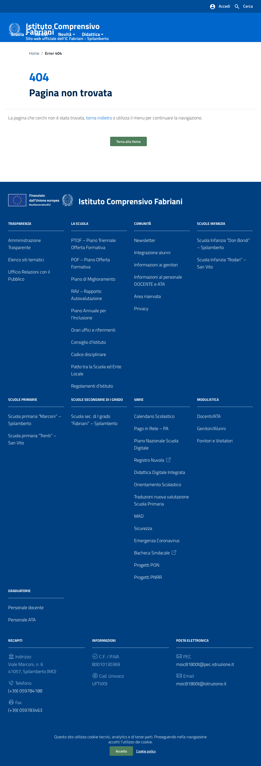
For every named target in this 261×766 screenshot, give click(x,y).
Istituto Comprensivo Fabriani (75, 30)
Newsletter (144, 255)
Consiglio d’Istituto (88, 357)
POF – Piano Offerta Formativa (90, 278)
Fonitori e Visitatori (215, 455)
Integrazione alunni (152, 267)
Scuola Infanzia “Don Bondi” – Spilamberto (223, 259)
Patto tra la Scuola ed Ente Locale (96, 385)
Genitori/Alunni (211, 443)
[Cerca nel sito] (243, 7)
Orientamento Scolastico (157, 499)
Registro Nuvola (153, 475)
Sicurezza (143, 543)
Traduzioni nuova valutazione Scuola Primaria (161, 515)
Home (34, 68)
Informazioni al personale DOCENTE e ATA (158, 296)
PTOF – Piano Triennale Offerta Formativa (93, 259)
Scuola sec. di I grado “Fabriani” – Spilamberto (94, 435)
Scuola (17, 49)
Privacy (141, 323)
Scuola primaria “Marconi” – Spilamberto (34, 435)
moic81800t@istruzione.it (201, 698)
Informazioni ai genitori (156, 279)
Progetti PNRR (148, 592)
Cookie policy (146, 751)
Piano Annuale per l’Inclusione (88, 329)
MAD (139, 530)
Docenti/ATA (209, 431)
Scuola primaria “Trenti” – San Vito (32, 454)
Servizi (41, 49)
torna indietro (99, 132)
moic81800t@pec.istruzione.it (205, 679)
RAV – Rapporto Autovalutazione (86, 310)
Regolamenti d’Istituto (92, 401)
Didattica (91, 49)
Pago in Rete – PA (151, 443)
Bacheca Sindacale (155, 567)
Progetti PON (146, 579)
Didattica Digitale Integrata (159, 487)
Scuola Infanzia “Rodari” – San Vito (221, 278)
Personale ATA (22, 634)
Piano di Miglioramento (93, 294)
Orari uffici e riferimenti (93, 344)
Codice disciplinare (88, 369)
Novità (64, 49)
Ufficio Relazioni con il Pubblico (29, 290)
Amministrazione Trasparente (24, 259)
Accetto (121, 751)
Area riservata (147, 311)
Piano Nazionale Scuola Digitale (156, 459)
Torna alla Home (128, 156)
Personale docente (26, 622)
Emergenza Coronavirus (156, 555)
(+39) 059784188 (25, 705)
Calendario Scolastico (154, 431)
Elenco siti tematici (26, 274)
